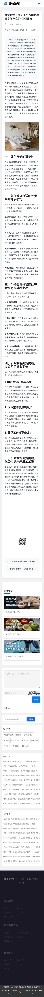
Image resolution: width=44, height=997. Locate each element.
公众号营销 (15, 740)
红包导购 (7, 746)
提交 (36, 699)
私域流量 (25, 740)
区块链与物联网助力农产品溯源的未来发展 (19, 766)
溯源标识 (34, 740)
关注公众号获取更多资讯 (22, 549)
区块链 (6, 740)
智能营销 (16, 746)
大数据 (18, 735)
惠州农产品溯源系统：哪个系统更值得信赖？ (20, 771)
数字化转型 (28, 735)
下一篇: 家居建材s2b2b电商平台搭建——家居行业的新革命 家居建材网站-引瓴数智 (22, 569)
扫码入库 (25, 746)
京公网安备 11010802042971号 (31, 992)
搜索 (31, 719)
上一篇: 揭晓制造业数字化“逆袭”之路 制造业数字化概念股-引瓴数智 (23, 561)
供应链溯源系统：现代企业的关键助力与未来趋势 (21, 799)
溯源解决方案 (9, 735)
